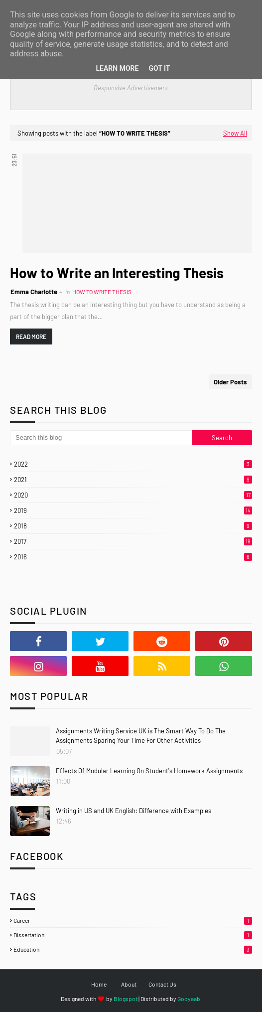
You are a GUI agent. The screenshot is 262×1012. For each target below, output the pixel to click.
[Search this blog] (101, 437)
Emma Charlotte (33, 292)
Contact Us (162, 984)
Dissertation (132, 934)
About (128, 984)
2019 (133, 510)
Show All (235, 133)
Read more (31, 336)
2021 (133, 480)
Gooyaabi (189, 998)
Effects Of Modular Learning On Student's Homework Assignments (149, 771)
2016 (133, 557)
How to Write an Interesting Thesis (117, 272)
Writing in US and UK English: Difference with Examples (133, 811)
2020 (133, 495)
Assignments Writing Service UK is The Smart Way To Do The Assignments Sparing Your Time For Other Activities (141, 736)
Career (132, 920)
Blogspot (125, 998)
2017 (133, 541)
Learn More (117, 68)
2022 (133, 464)
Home (99, 984)
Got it (159, 68)
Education (132, 949)
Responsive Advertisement (131, 88)
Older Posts (230, 382)
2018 (133, 526)
